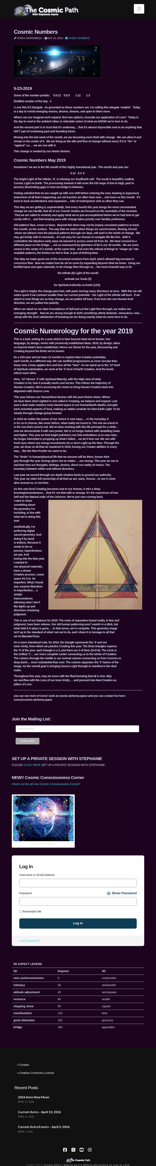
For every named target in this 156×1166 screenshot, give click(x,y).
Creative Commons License (35, 1073)
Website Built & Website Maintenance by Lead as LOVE (97, 1165)
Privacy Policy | (53, 1165)
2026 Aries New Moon (33, 1097)
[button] (139, 9)
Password (25, 893)
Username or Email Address (37, 875)
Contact (23, 1064)
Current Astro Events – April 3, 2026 (43, 1127)
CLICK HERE (32, 765)
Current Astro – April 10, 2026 (39, 1112)
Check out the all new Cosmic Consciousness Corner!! (46, 784)
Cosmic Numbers (77, 38)
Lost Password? (29, 940)
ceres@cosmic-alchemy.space (33, 699)
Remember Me (30, 911)
